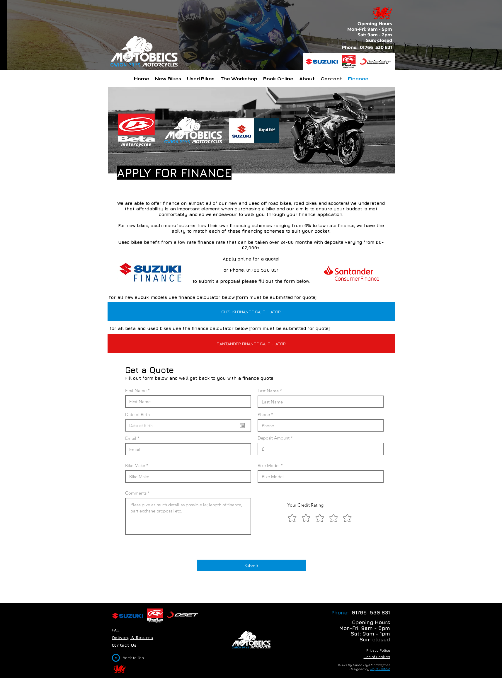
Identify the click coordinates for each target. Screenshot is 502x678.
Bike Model (269, 465)
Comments (136, 493)
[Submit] (251, 565)
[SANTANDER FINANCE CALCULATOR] (251, 343)
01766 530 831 (376, 47)
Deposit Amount (274, 438)
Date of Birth (140, 414)
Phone (264, 414)
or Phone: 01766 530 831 (251, 270)
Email (130, 438)
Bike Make (135, 465)
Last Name (268, 391)
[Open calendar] (242, 425)
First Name (136, 390)
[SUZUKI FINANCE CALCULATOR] (251, 311)
